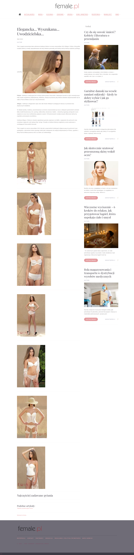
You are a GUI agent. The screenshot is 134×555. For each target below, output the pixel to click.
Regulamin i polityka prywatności (68, 538)
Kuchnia (49, 14)
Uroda (69, 14)
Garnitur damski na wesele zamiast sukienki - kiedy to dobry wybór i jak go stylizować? (100, 96)
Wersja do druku (21, 515)
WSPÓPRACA (21, 538)
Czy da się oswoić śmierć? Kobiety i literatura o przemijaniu (100, 35)
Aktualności (29, 14)
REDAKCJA (49, 538)
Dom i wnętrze (82, 14)
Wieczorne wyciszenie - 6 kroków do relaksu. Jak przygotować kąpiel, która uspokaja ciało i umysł (100, 212)
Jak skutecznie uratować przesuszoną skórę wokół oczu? (99, 151)
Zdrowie (60, 14)
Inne (117, 14)
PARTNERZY (39, 538)
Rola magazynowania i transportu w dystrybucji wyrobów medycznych (99, 273)
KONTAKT (30, 538)
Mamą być (108, 14)
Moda (40, 14)
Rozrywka (96, 14)
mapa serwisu (87, 538)
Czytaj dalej (91, 81)
